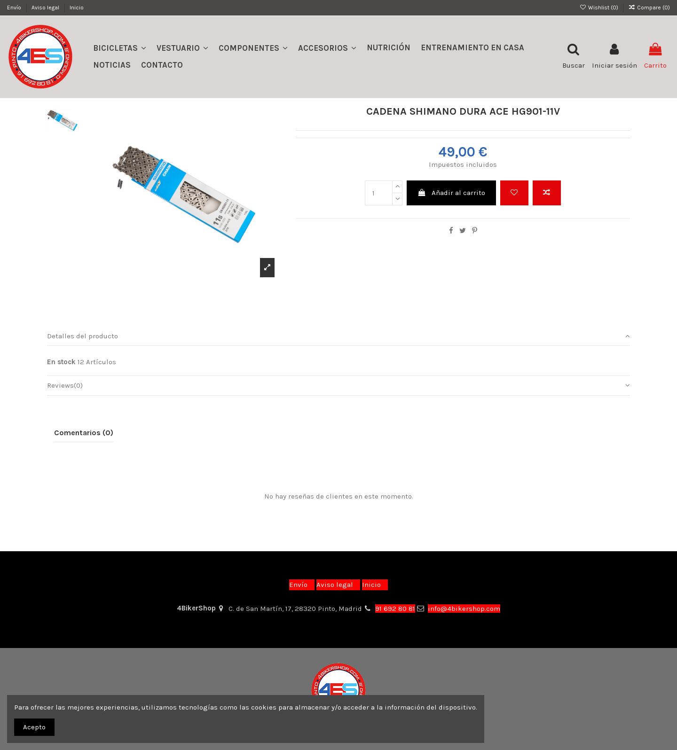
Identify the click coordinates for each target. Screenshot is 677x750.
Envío (15, 7)
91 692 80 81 (395, 608)
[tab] (338, 336)
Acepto (34, 727)
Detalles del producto (338, 336)
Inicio (77, 7)
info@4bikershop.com (464, 608)
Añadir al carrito (451, 192)
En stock (61, 362)
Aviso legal (46, 7)
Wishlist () (599, 7)
